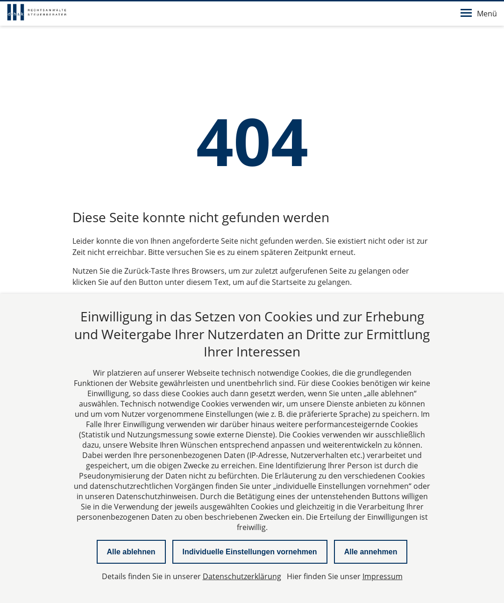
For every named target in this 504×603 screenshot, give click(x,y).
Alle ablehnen (131, 552)
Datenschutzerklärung (242, 576)
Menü (479, 13)
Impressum (382, 576)
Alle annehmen (371, 552)
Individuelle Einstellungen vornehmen (250, 552)
